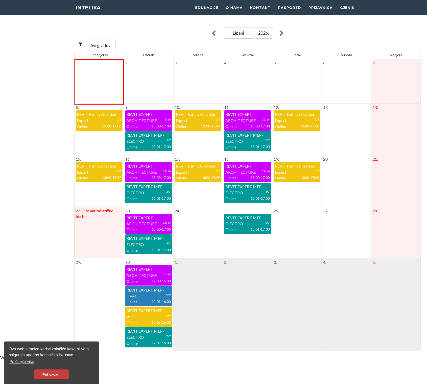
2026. (263, 33)
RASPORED (289, 12)
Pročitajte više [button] (21, 362)
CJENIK (347, 12)
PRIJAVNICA (320, 12)
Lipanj (238, 33)
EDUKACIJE (206, 12)
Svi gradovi (101, 45)
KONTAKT (260, 12)
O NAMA (234, 12)
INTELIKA (89, 12)
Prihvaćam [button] (52, 374)
